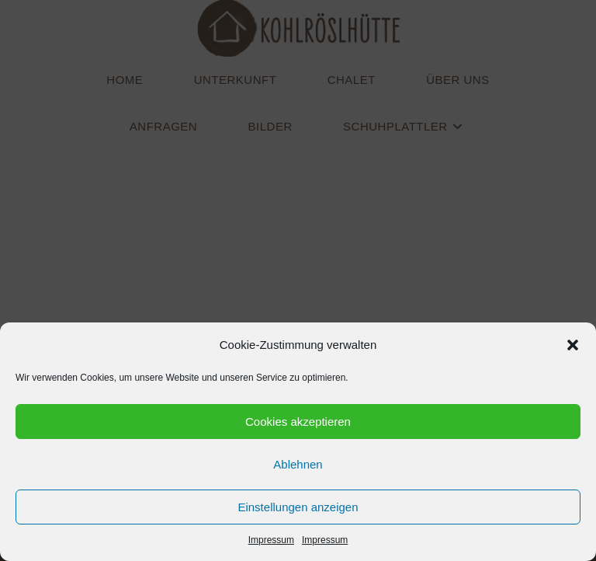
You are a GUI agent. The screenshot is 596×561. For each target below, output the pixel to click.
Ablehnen (297, 464)
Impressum (271, 540)
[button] (572, 345)
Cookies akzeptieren (298, 421)
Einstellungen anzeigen (297, 507)
